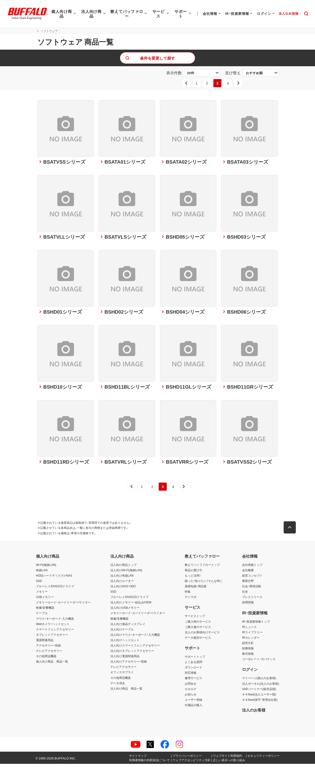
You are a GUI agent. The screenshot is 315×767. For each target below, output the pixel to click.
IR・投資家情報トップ (256, 624)
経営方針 (248, 646)
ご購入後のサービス (198, 630)
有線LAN (41, 573)
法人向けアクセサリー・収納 (128, 664)
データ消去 (117, 686)
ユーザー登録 (193, 703)
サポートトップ (195, 659)
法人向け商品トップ (123, 568)
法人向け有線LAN (121, 578)
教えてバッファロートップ (202, 568)
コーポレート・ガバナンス (259, 662)
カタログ (190, 692)
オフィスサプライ (122, 675)
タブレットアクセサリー (52, 638)
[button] (291, 530)
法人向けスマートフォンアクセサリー (135, 648)
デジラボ (190, 600)
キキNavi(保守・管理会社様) (260, 703)
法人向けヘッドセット (125, 643)
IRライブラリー (252, 635)
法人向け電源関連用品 (125, 659)
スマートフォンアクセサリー (55, 632)
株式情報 (248, 657)
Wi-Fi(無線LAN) (46, 568)
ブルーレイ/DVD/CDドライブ (55, 589)
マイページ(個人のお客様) (259, 681)
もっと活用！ (193, 578)
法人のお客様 (253, 713)
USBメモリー (45, 600)
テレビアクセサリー (49, 654)
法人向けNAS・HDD (123, 589)
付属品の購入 (193, 708)
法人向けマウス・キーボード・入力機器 (135, 638)
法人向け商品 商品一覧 (126, 691)
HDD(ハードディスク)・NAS (54, 578)
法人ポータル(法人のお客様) (260, 686)
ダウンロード (193, 670)
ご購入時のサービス (198, 624)
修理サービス (193, 681)
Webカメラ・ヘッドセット (53, 627)
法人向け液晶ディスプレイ (127, 627)
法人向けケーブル (122, 632)
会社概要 (248, 573)
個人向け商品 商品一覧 (52, 664)
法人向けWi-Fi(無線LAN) (126, 573)
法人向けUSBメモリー (125, 610)
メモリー (42, 594)
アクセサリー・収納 (48, 648)
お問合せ (190, 686)
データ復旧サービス (198, 640)
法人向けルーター (122, 584)
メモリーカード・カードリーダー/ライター (63, 605)
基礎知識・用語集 (196, 589)
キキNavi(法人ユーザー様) (259, 697)
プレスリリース (252, 600)
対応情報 (190, 676)
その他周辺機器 (46, 659)
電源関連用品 (44, 643)
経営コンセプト (252, 578)
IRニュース (249, 630)
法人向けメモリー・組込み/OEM (130, 605)
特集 (188, 594)
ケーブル (42, 616)
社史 (245, 594)
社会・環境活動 (251, 589)
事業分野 (248, 584)
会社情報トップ (252, 568)
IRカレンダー (251, 640)
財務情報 (248, 651)
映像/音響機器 (45, 610)
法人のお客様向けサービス (202, 635)
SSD (39, 584)
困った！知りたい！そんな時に (204, 584)
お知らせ (190, 697)
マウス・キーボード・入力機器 (55, 621)
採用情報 (248, 605)
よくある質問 (193, 665)
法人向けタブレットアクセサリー (132, 654)
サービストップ (195, 619)
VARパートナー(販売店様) (259, 692)
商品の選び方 (193, 573)
